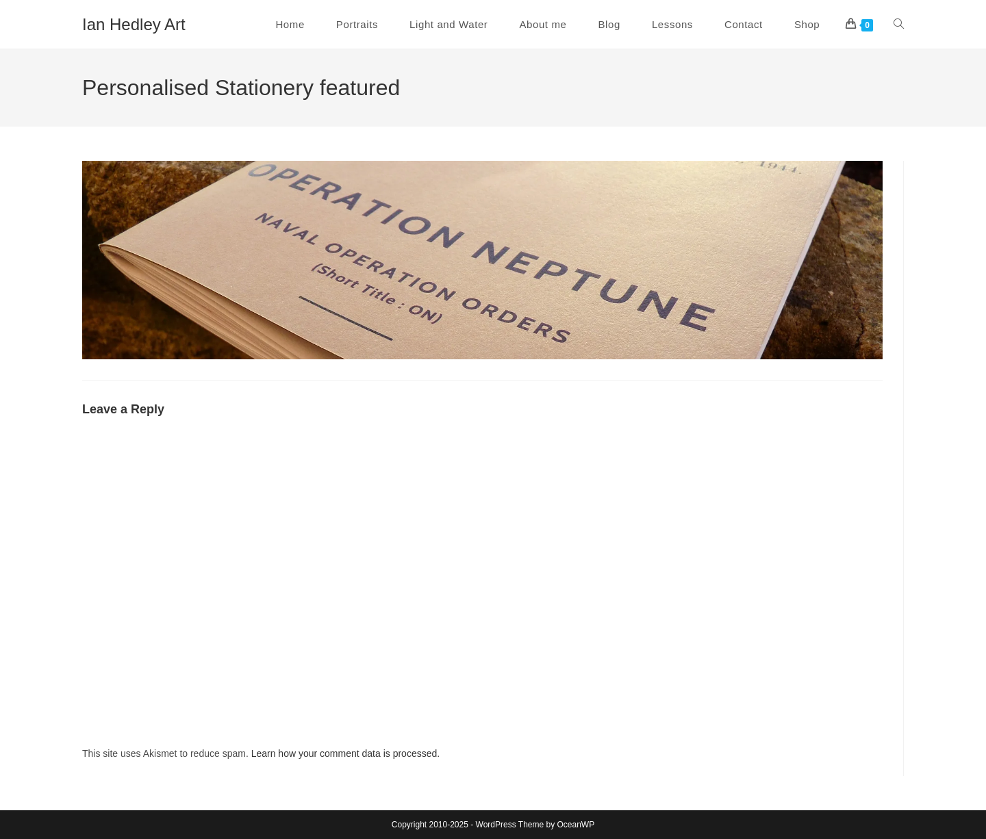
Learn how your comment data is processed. (345, 753)
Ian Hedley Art (134, 24)
